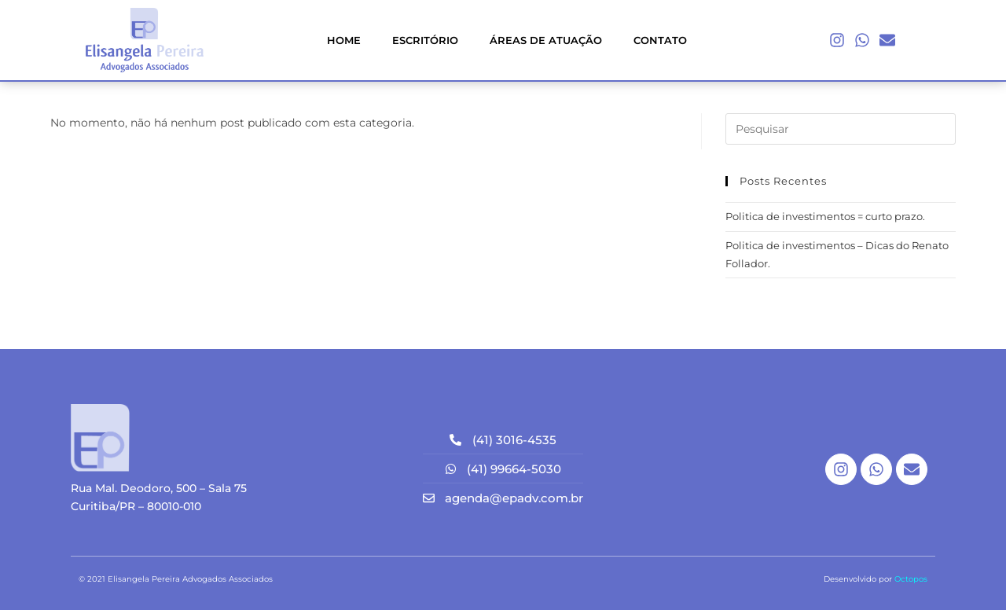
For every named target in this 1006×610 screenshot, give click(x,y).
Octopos (910, 579)
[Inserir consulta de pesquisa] (840, 129)
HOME (344, 40)
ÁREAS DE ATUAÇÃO (546, 40)
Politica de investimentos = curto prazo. (825, 216)
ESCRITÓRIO (425, 40)
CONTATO (660, 40)
